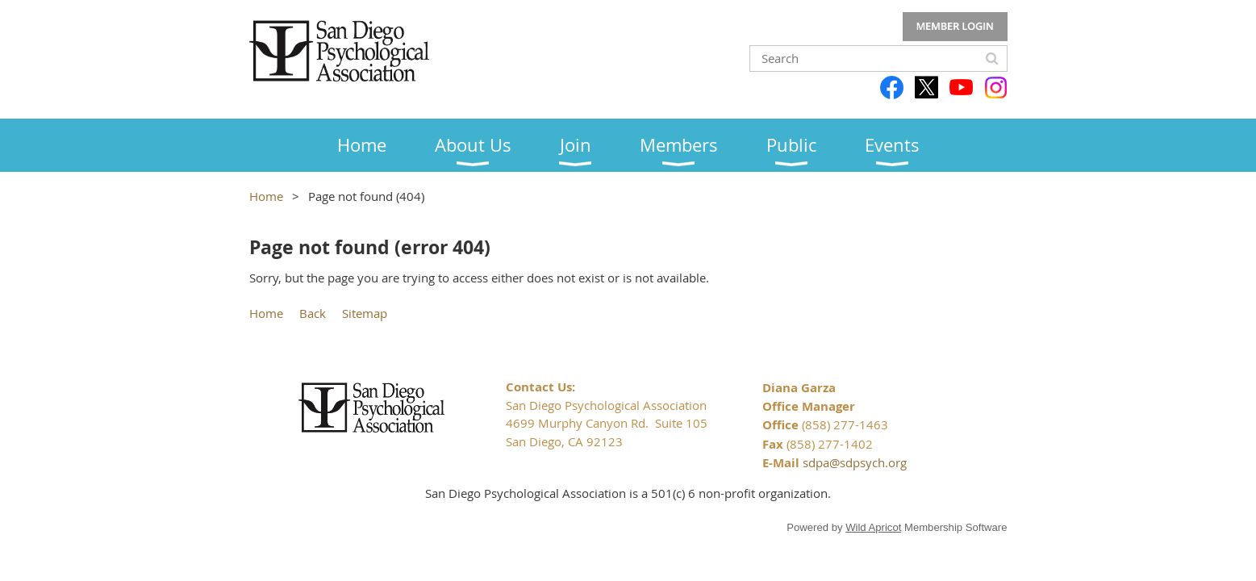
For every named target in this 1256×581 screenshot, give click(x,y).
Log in (955, 26)
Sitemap (364, 313)
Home (266, 196)
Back (312, 313)
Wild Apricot (873, 527)
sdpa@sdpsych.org (855, 462)
